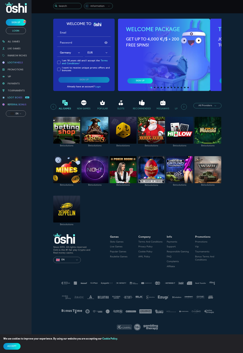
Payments (172, 242)
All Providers (207, 105)
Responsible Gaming (178, 251)
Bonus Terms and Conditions (204, 258)
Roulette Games (119, 257)
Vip (197, 247)
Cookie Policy (145, 251)
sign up (16, 22)
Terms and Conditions (150, 242)
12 (188, 87)
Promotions (201, 242)
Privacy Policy (145, 247)
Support (171, 247)
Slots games (117, 242)
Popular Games (118, 251)
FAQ (169, 257)
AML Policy (144, 257)
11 (184, 87)
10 (181, 87)
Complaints (173, 261)
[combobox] (98, 6)
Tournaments (202, 251)
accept (12, 346)
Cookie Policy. (110, 339)
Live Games (116, 247)
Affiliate (171, 266)
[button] (79, 53)
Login (15, 30)
